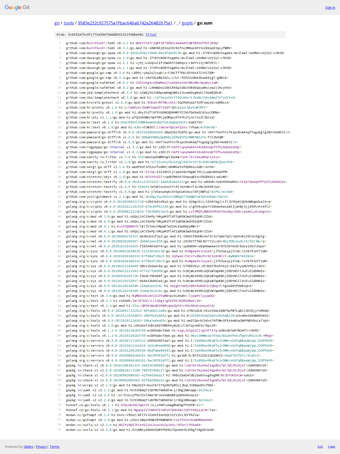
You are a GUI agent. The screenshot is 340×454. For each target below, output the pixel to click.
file (151, 35)
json (331, 446)
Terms (55, 446)
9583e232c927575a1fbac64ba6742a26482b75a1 (125, 23)
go (57, 23)
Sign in (330, 7)
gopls (187, 23)
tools (69, 23)
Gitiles (28, 446)
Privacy (41, 446)
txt (320, 446)
